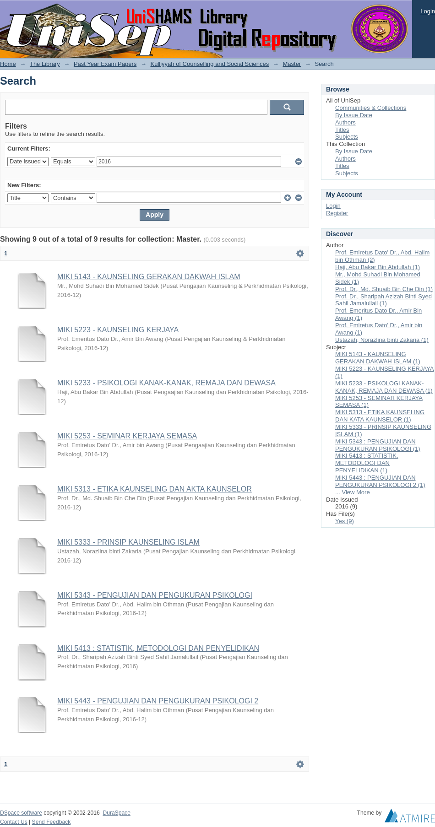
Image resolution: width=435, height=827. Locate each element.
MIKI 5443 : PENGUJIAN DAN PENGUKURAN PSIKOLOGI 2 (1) (380, 481)
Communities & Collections (370, 107)
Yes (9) (344, 521)
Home (8, 63)
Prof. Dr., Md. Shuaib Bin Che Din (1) (384, 289)
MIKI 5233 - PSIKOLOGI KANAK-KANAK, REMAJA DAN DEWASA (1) (384, 387)
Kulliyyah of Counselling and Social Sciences (210, 63)
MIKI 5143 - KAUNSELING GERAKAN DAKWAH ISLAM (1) (377, 358)
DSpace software (21, 813)
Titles (342, 129)
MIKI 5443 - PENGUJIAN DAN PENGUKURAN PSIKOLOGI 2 (157, 701)
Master (292, 63)
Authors (345, 122)
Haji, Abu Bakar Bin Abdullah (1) (377, 267)
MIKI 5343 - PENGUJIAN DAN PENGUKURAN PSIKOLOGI (154, 595)
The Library (45, 63)
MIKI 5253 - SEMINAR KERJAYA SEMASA (126, 436)
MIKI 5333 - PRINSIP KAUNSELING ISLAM (128, 542)
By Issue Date (353, 115)
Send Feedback (51, 822)
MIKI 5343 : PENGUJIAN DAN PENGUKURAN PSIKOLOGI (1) (377, 445)
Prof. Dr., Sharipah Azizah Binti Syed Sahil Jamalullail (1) (383, 300)
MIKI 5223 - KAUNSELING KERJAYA (117, 330)
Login (427, 11)
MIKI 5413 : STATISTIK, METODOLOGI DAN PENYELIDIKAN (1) (366, 463)
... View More (352, 492)
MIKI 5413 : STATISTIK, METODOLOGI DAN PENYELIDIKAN (158, 648)
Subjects (346, 136)
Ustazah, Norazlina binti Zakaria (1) (382, 339)
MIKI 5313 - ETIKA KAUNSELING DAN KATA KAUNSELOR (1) (379, 416)
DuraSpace (116, 813)
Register (337, 213)
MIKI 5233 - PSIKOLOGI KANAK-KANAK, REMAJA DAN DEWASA (166, 383)
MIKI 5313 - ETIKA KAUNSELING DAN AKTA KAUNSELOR (154, 489)
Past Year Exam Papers (105, 63)
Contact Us (13, 822)
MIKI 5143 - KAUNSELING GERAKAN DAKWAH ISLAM (148, 277)
